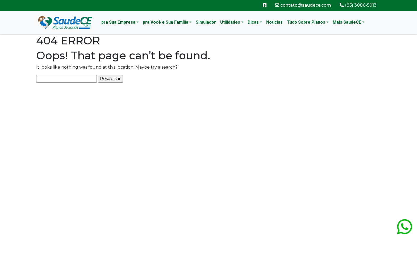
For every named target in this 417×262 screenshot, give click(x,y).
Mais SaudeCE (347, 22)
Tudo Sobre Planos (306, 22)
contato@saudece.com (303, 5)
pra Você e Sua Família (165, 22)
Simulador (206, 22)
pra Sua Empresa (118, 22)
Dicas (253, 22)
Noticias (274, 22)
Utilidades (230, 22)
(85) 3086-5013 (358, 5)
